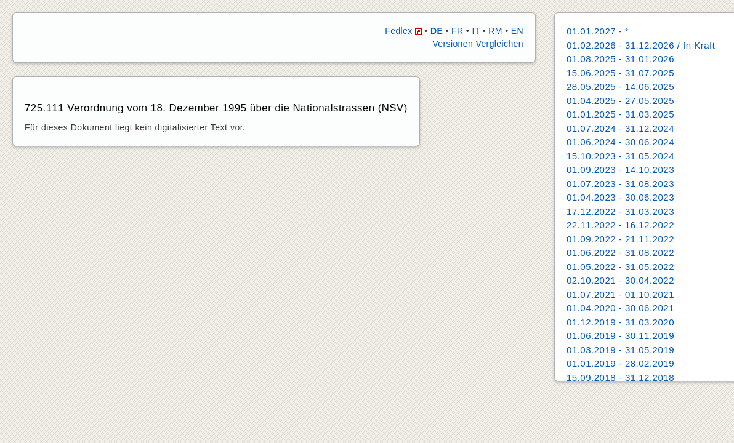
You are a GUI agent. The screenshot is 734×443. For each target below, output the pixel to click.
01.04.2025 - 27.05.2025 (620, 100)
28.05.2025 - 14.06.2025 (620, 86)
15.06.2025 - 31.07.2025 (620, 73)
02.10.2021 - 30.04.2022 (620, 280)
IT (476, 31)
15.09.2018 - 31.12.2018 (620, 377)
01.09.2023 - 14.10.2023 (620, 169)
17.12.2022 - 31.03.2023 (620, 211)
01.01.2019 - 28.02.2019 (620, 363)
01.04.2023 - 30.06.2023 (620, 197)
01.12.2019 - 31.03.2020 (620, 322)
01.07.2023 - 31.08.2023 (620, 183)
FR (457, 31)
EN (517, 31)
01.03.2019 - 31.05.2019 (620, 350)
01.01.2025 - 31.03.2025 (620, 114)
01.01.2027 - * (598, 31)
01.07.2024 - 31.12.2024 (620, 128)
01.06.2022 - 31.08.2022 (620, 252)
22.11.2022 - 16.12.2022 (620, 225)
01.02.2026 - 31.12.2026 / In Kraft (641, 45)
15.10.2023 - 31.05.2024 (620, 156)
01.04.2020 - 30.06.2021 (620, 308)
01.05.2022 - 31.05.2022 (620, 266)
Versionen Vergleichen (477, 44)
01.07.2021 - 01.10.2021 (620, 294)
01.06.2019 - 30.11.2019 (620, 335)
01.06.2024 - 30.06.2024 (620, 142)
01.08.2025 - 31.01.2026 (620, 59)
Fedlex (403, 31)
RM (495, 31)
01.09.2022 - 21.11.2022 (620, 239)
